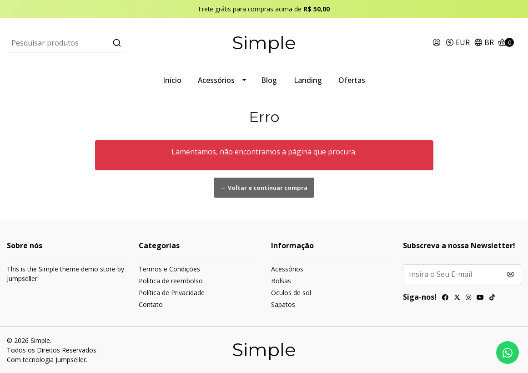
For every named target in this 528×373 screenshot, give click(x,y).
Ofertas (351, 80)
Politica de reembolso (171, 280)
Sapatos (283, 304)
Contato (151, 304)
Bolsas (281, 280)
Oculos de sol (291, 292)
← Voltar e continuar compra (264, 188)
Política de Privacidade (172, 292)
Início (172, 80)
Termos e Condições (169, 269)
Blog (269, 80)
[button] (457, 43)
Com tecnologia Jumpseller (46, 359)
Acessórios (216, 80)
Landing (308, 80)
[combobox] (92, 43)
